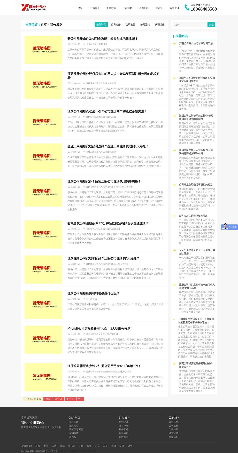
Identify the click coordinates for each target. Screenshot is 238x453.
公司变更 (130, 24)
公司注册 (116, 24)
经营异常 (173, 433)
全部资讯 (101, 24)
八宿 (97, 446)
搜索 (211, 24)
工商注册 (95, 8)
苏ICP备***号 (64, 451)
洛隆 (121, 446)
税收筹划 (56, 25)
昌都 (37, 446)
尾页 (80, 399)
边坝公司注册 (33, 427)
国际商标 (74, 426)
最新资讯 (174, 8)
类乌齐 (71, 446)
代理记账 (144, 8)
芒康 (113, 446)
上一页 (59, 399)
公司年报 (173, 437)
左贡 (105, 446)
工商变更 (111, 8)
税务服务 (123, 429)
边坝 (130, 446)
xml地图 (83, 451)
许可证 (159, 8)
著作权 (72, 437)
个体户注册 (55, 427)
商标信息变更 (76, 429)
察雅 (89, 446)
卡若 (45, 446)
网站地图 (92, 451)
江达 (54, 446)
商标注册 (74, 422)
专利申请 (74, 433)
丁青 (81, 446)
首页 (81, 8)
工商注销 (127, 8)
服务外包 (123, 426)
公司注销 (145, 24)
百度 (23, 427)
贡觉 (62, 446)
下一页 (70, 399)
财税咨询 (123, 433)
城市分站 (75, 451)
